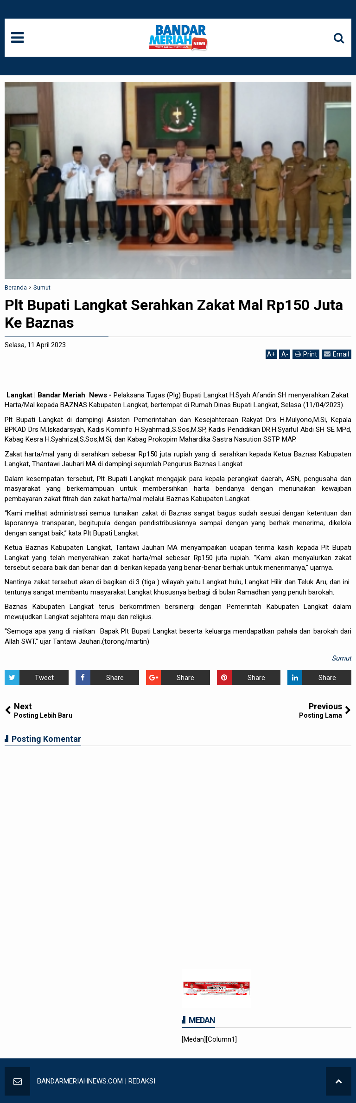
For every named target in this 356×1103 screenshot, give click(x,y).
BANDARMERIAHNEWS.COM (80, 1081)
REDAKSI (141, 1081)
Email (336, 354)
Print (306, 354)
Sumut (341, 658)
